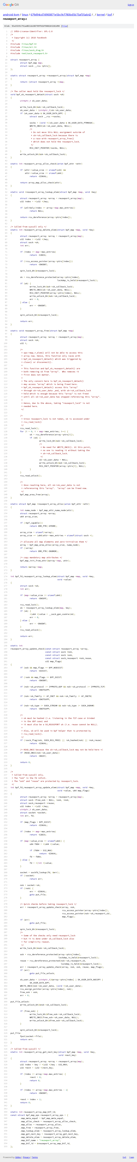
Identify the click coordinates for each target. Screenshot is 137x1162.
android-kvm (11, 14)
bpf (109, 14)
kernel (101, 14)
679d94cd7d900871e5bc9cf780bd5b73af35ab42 (61, 14)
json (131, 1157)
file (64, 26)
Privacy (26, 1157)
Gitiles (18, 1157)
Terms (35, 1157)
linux (25, 14)
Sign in (131, 4)
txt (124, 1157)
